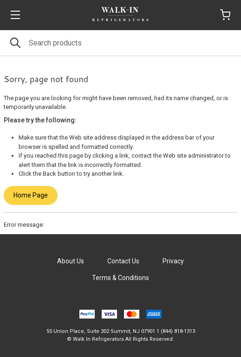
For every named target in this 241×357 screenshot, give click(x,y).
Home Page (30, 195)
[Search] (120, 43)
